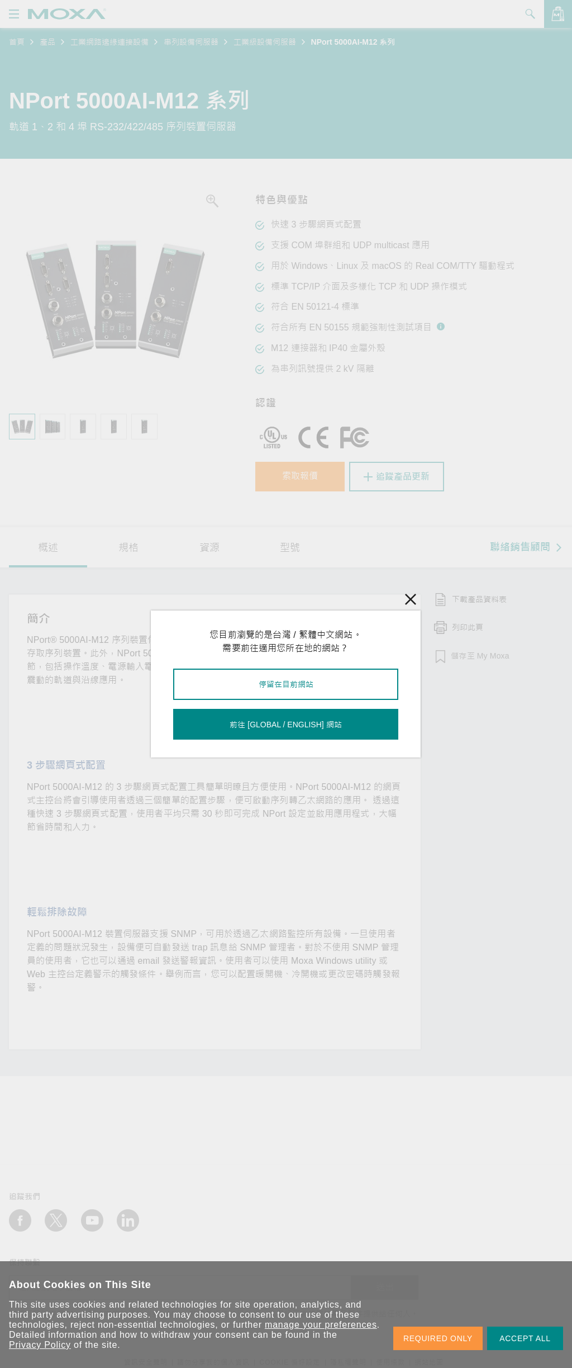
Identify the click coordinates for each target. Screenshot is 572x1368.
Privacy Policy (40, 1345)
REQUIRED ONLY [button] (438, 1338)
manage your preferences (321, 1324)
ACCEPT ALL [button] (525, 1338)
